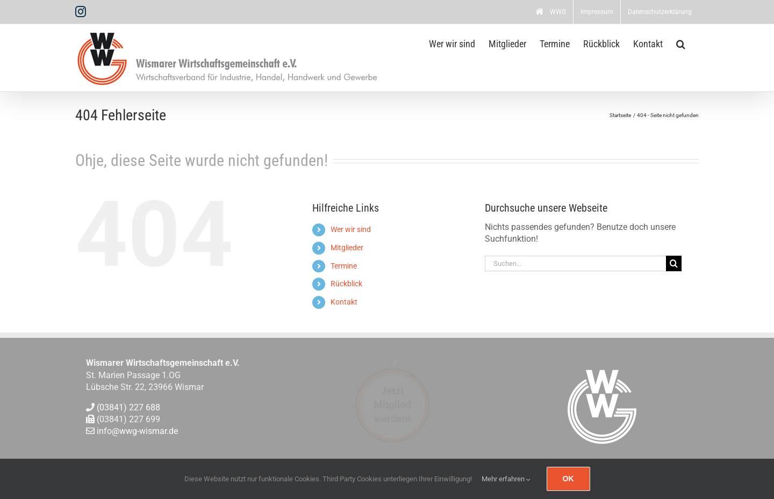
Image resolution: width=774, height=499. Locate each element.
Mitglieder (347, 247)
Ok (568, 478)
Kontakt (344, 302)
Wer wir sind (351, 229)
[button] (680, 43)
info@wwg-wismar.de (137, 431)
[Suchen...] (575, 263)
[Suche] (674, 263)
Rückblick (346, 283)
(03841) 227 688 (128, 407)
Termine (344, 266)
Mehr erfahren (506, 479)
